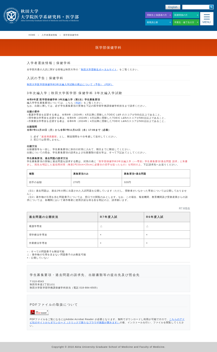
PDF (78, 102)
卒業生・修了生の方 (184, 22)
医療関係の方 (181, 15)
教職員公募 (152, 22)
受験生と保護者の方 (157, 15)
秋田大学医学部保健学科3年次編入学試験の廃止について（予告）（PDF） (70, 84)
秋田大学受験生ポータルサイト (99, 69)
